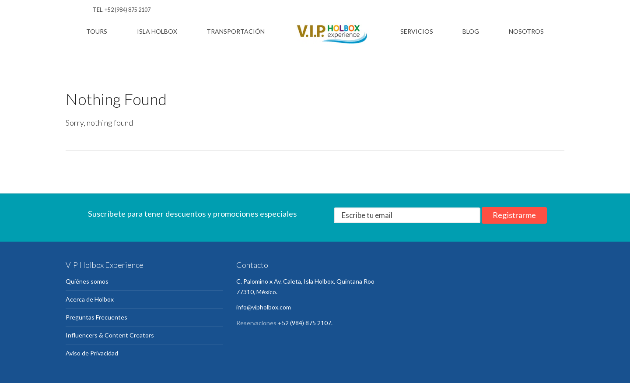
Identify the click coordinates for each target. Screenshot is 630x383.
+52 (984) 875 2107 (127, 10)
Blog (470, 31)
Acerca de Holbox (90, 299)
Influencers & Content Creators (110, 335)
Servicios (416, 31)
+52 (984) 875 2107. (305, 323)
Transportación (235, 31)
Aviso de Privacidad (92, 353)
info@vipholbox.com (263, 307)
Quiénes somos (87, 281)
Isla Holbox (157, 31)
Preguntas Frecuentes (96, 317)
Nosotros (526, 31)
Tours (96, 31)
